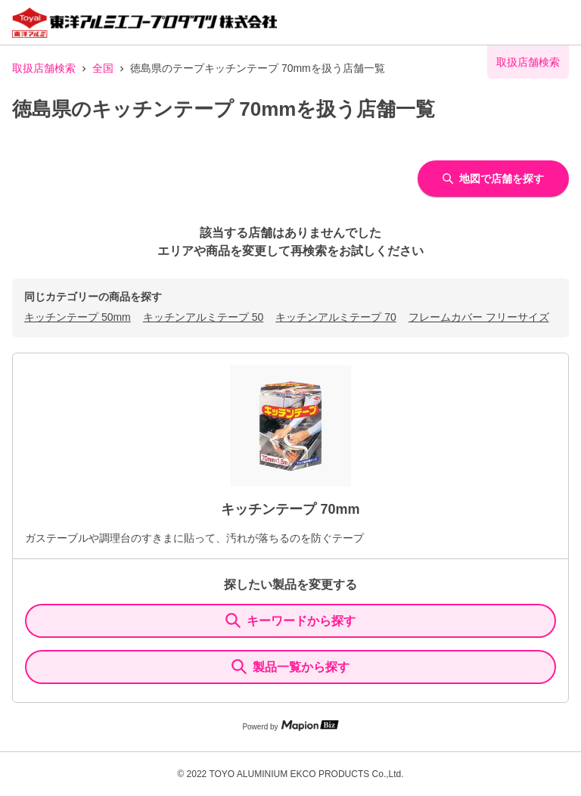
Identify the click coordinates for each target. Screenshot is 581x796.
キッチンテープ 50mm (77, 317)
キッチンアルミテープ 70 (335, 317)
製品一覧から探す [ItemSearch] (290, 666)
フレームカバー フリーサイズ (479, 317)
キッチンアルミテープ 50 (203, 317)
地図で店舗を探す (493, 179)
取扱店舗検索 (44, 68)
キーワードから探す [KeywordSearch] (290, 620)
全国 (102, 68)
